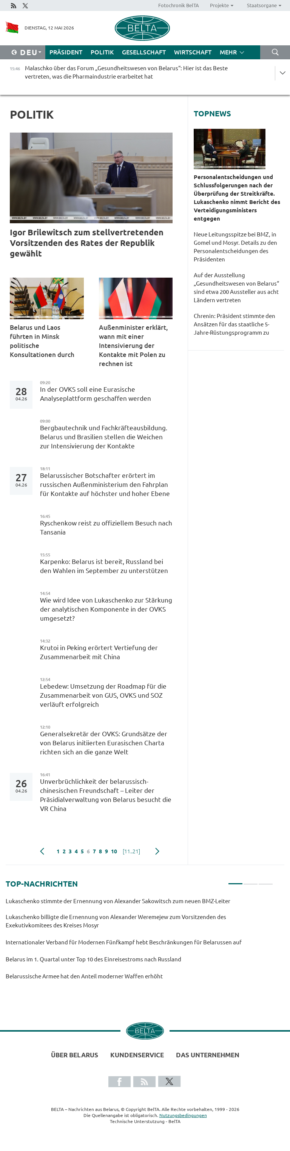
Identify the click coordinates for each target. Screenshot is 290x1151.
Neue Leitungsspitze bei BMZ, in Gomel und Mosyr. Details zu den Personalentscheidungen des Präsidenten (235, 247)
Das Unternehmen (207, 1054)
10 (114, 851)
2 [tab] (251, 880)
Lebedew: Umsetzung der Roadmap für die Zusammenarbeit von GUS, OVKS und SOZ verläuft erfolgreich (103, 695)
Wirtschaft (192, 52)
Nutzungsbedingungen (183, 1115)
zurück (42, 851)
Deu (29, 52)
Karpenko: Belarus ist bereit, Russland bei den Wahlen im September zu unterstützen (105, 566)
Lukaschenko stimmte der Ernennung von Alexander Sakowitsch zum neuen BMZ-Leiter (118, 901)
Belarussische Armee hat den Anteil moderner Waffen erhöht (84, 976)
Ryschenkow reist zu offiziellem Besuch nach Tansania (106, 527)
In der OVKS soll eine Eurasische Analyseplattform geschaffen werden (95, 394)
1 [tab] (235, 880)
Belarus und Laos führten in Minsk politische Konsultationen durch (42, 341)
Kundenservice (137, 1054)
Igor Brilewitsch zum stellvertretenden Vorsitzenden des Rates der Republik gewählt (87, 242)
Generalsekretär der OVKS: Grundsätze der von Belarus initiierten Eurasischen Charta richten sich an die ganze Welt (103, 742)
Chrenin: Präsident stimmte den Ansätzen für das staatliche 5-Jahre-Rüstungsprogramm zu (234, 324)
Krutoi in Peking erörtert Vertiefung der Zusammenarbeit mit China (99, 652)
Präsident (65, 52)
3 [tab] (266, 880)
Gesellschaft (144, 52)
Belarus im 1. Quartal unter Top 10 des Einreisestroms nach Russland (95, 959)
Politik (102, 52)
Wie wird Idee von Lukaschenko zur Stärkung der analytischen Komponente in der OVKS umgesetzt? (106, 609)
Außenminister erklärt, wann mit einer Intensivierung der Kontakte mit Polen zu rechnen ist (133, 345)
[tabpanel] (139, 942)
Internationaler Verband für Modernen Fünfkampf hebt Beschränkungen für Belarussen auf (124, 942)
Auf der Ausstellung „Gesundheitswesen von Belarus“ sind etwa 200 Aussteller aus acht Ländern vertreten (236, 287)
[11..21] (131, 851)
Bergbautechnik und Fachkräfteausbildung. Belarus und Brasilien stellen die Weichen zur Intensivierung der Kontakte (103, 437)
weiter (157, 851)
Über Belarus (74, 1054)
